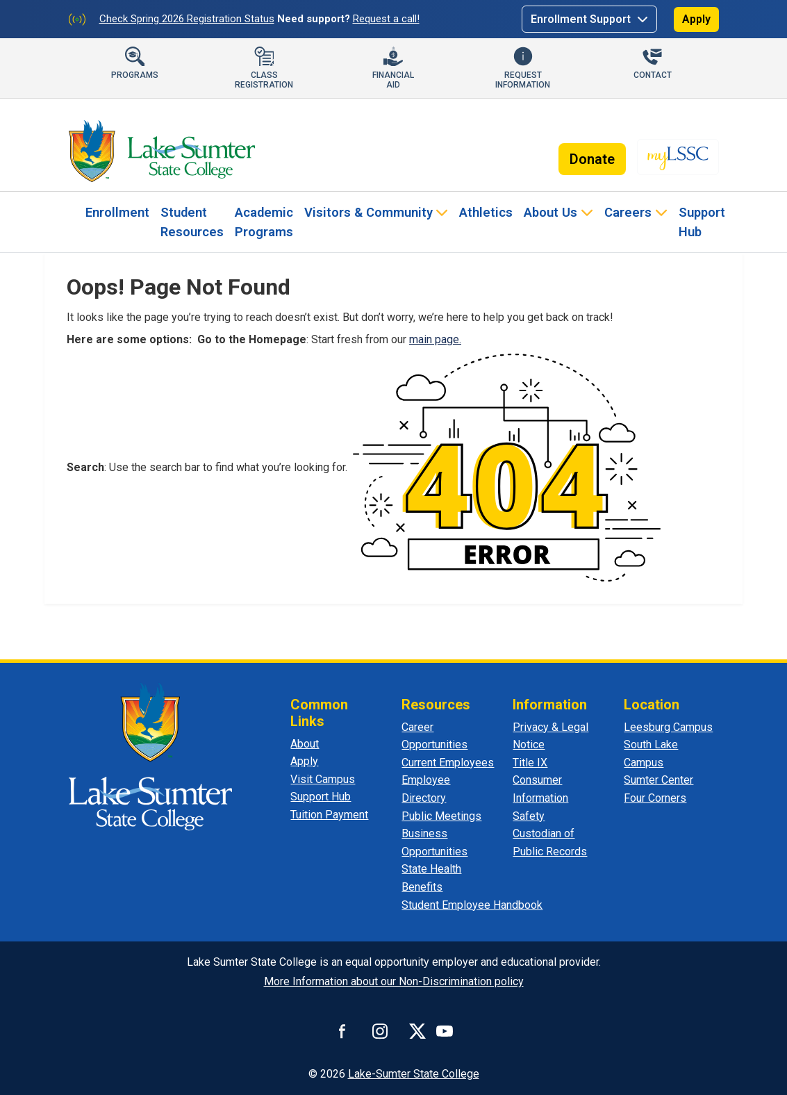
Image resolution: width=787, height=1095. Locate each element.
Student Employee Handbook (471, 905)
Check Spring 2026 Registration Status (186, 19)
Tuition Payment (329, 814)
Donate (592, 159)
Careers (628, 212)
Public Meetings (441, 816)
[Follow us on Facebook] (342, 1031)
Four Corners (655, 798)
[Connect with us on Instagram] (380, 1031)
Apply (696, 19)
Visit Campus (322, 779)
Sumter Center (658, 780)
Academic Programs (264, 222)
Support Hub (702, 222)
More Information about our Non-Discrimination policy (394, 981)
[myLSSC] (678, 157)
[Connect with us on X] (417, 1031)
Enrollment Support (582, 19)
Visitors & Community (368, 212)
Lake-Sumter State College (413, 1073)
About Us (550, 212)
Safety (529, 816)
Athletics (486, 212)
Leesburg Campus (668, 727)
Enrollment (117, 212)
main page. (435, 339)
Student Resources (192, 222)
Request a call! (386, 19)
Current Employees (447, 762)
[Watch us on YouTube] (444, 1031)
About (304, 743)
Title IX (530, 762)
